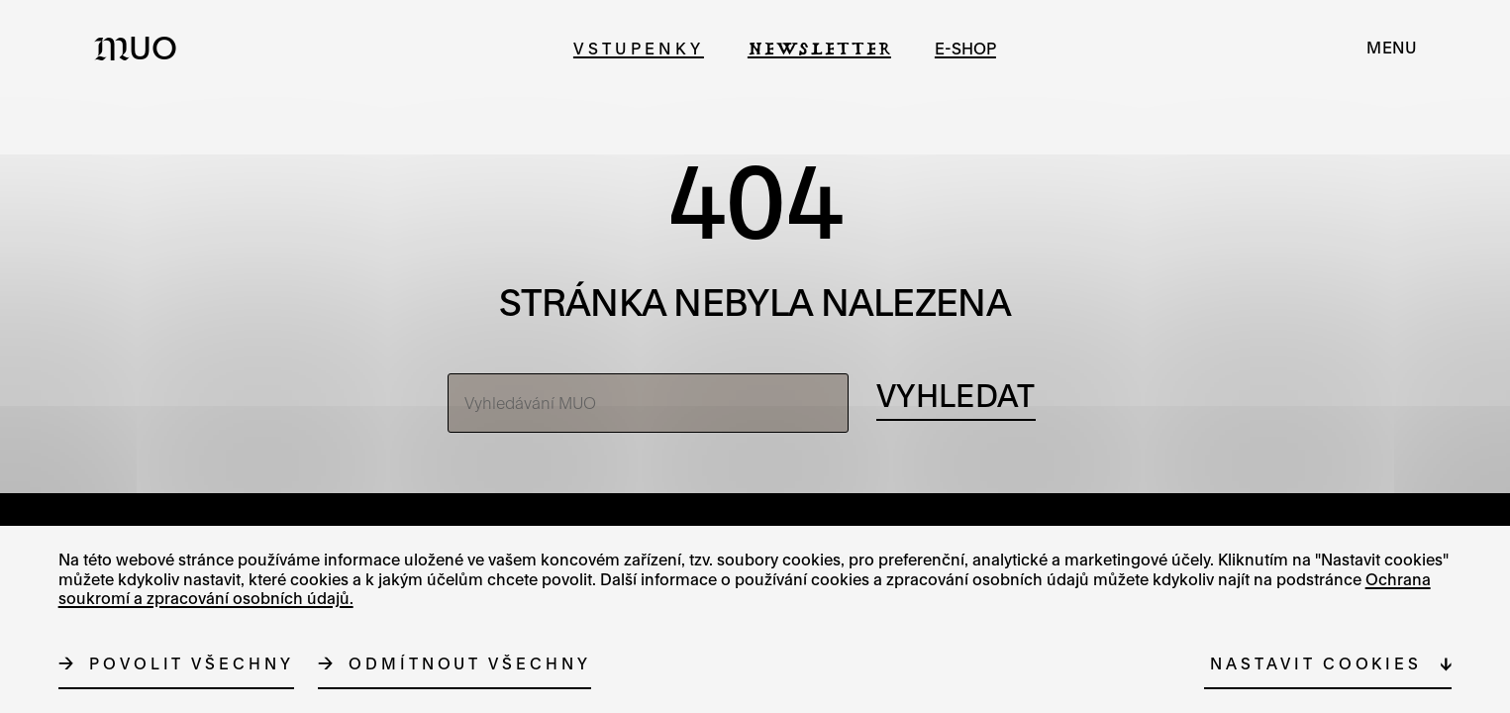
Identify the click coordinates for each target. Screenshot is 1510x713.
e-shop (965, 48)
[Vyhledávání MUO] (649, 403)
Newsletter (819, 48)
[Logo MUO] (141, 47)
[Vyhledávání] (955, 397)
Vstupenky (638, 48)
